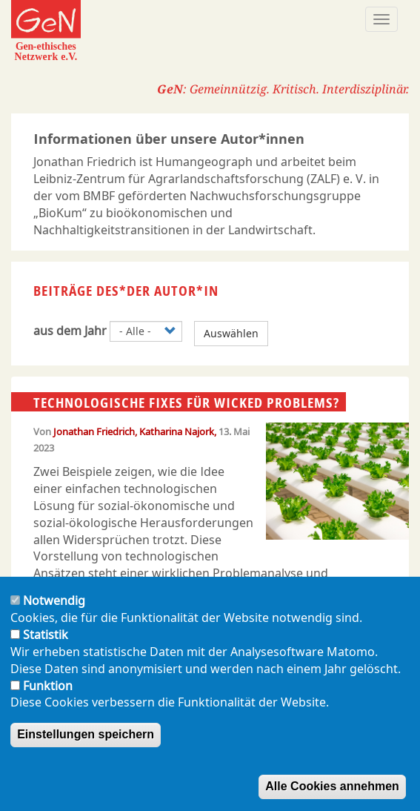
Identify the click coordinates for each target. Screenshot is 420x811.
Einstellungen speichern (85, 747)
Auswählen (231, 333)
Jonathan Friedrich (94, 431)
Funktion (48, 697)
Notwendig (54, 613)
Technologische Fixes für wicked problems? (186, 402)
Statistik (45, 647)
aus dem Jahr (70, 330)
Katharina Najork (176, 431)
